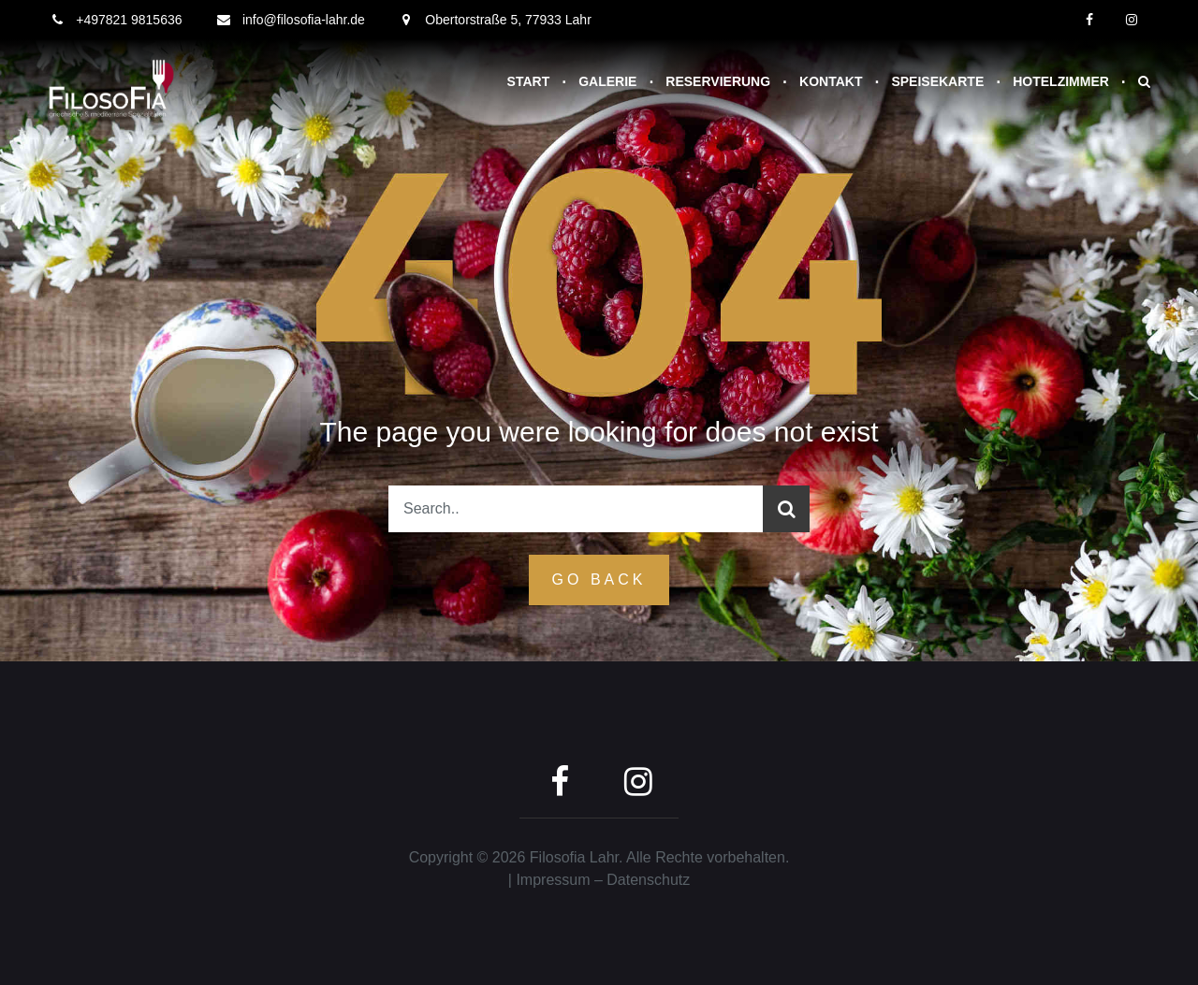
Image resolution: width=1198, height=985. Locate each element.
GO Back (599, 579)
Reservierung (717, 81)
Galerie (607, 81)
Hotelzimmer (1061, 81)
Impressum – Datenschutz (603, 880)
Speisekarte (937, 81)
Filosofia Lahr (574, 857)
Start (528, 81)
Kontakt (830, 81)
